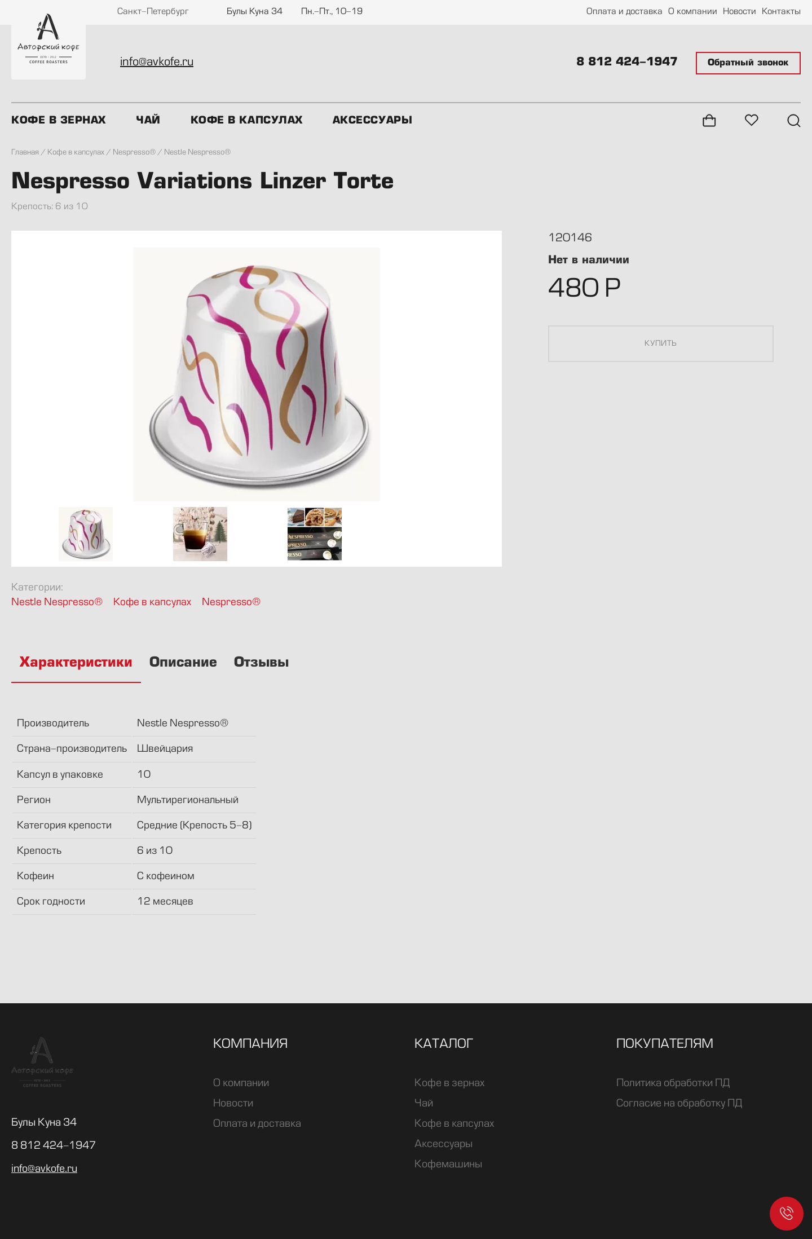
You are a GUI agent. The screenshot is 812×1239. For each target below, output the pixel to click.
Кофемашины (448, 1164)
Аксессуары (372, 121)
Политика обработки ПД (673, 1083)
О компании (692, 12)
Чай (148, 121)
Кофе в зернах (58, 121)
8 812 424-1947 (627, 62)
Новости (739, 12)
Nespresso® (231, 602)
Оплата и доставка (624, 12)
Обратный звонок (748, 63)
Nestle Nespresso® (57, 602)
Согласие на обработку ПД (679, 1104)
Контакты (781, 12)
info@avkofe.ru (156, 62)
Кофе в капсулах (247, 121)
